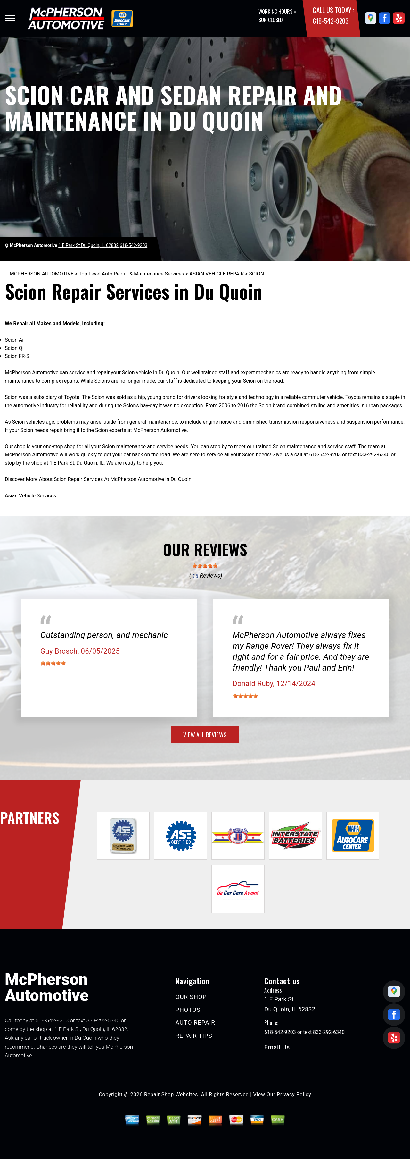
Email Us (277, 1047)
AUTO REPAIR (195, 1022)
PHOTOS (188, 1009)
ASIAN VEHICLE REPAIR (216, 274)
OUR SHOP (191, 997)
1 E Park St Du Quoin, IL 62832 (88, 245)
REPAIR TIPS (194, 1035)
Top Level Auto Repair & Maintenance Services (131, 274)
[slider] (205, 565)
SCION (256, 274)
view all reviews (205, 734)
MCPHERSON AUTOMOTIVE (42, 274)
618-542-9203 (330, 21)
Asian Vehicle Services (30, 496)
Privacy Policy (294, 1094)
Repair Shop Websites (171, 1094)
